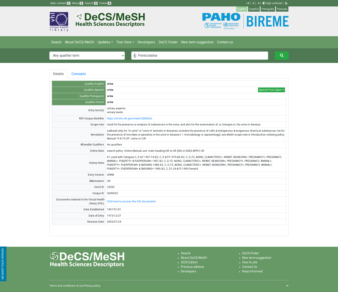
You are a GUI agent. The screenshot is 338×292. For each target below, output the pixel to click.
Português (268, 9)
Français (282, 9)
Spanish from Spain (271, 89)
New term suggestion (197, 42)
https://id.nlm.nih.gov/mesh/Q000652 (129, 118)
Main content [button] (60, 3)
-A (258, 3)
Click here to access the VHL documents (131, 201)
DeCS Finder (168, 42)
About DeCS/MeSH (79, 42)
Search (56, 42)
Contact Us (249, 267)
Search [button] (91, 3)
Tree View (123, 42)
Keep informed (252, 271)
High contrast (272, 3)
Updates (104, 42)
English (241, 9)
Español (254, 9)
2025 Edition (189, 262)
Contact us (225, 42)
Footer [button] (105, 3)
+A (247, 3)
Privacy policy (92, 285)
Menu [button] (77, 3)
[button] (286, 3)
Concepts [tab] (83, 74)
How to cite (249, 262)
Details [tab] (58, 74)
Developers (146, 42)
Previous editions (192, 267)
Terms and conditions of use (66, 285)
